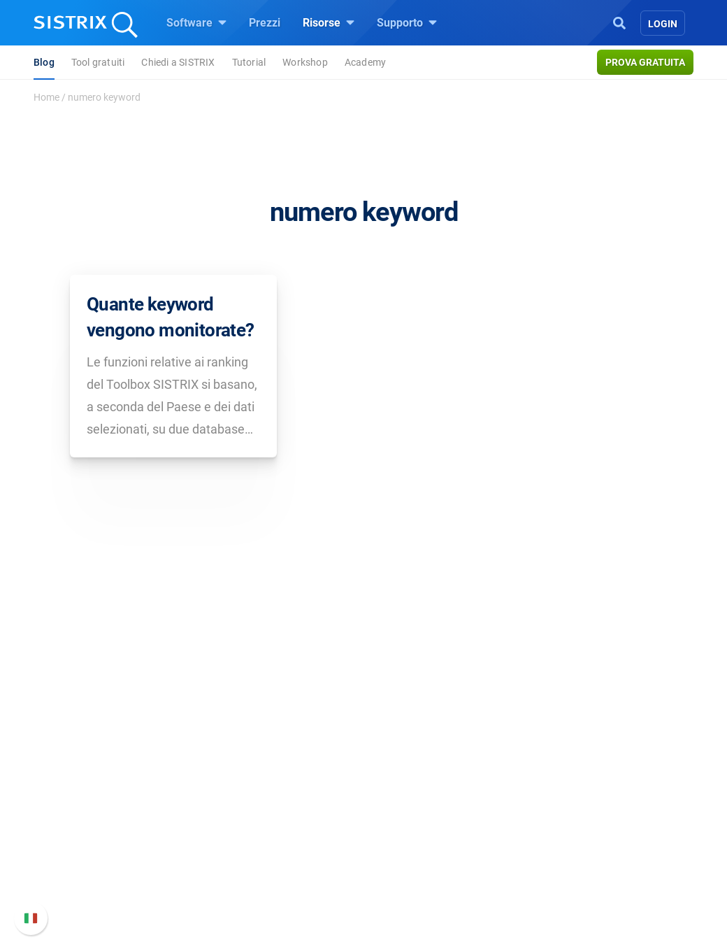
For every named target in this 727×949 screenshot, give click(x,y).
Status (557, 881)
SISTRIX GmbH (101, 748)
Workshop (305, 62)
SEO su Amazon (259, 820)
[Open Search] (619, 21)
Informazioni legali (105, 881)
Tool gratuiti (98, 62)
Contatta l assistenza (593, 859)
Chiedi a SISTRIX (178, 62)
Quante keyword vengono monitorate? (170, 317)
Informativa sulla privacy (120, 859)
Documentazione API (593, 836)
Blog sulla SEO (416, 842)
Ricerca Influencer (263, 842)
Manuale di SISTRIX (590, 784)
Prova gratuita (645, 62)
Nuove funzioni (578, 814)
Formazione (111, 836)
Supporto (407, 22)
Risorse (328, 22)
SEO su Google (256, 797)
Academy (365, 62)
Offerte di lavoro (98, 806)
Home (46, 97)
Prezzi (264, 22)
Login (662, 23)
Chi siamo (83, 775)
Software (196, 22)
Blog (44, 62)
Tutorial (249, 62)
